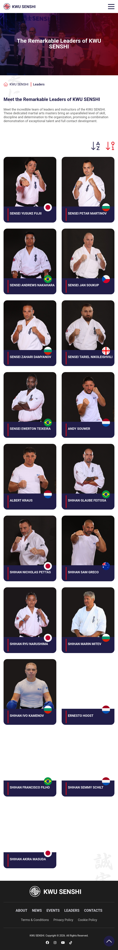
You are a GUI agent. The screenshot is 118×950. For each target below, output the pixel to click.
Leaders (39, 84)
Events (53, 910)
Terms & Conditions (35, 920)
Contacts (93, 910)
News (37, 910)
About (21, 910)
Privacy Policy (63, 920)
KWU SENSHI (16, 84)
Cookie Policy (87, 920)
